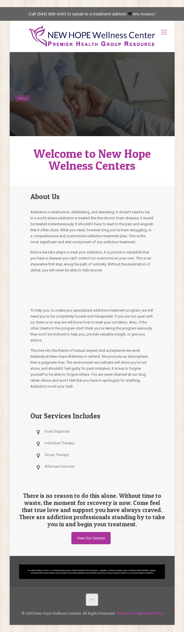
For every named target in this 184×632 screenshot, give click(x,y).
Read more (22, 98)
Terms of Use (127, 613)
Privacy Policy (152, 613)
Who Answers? (144, 14)
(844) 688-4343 (51, 13)
